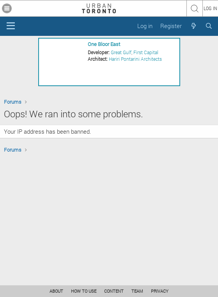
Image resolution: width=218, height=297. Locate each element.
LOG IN (210, 8)
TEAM (137, 291)
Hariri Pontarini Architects (135, 59)
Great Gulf (121, 52)
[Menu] (11, 26)
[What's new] (193, 26)
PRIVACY (159, 291)
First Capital (145, 52)
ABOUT (56, 291)
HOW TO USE (83, 291)
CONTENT (114, 291)
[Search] (208, 26)
